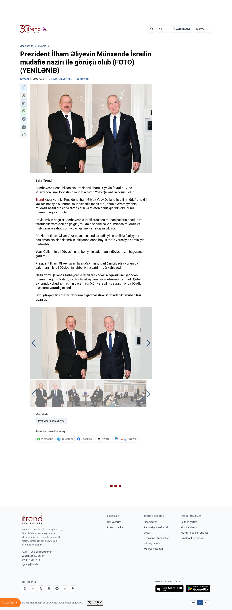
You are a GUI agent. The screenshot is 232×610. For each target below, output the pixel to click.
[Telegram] (57, 588)
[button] (23, 87)
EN (193, 602)
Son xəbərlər (114, 522)
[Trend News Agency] (32, 519)
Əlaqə (147, 532)
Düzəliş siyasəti (152, 543)
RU (206, 602)
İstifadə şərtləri (189, 522)
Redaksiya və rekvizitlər (157, 527)
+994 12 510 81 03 (31, 560)
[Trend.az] (33, 29)
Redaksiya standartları (156, 538)
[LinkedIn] (65, 588)
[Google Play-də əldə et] (198, 588)
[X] (41, 588)
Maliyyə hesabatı (153, 548)
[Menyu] (203, 29)
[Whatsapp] (25, 588)
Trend (40, 199)
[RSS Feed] (73, 588)
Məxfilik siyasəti (189, 527)
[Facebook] (33, 588)
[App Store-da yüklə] (169, 588)
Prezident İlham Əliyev (51, 421)
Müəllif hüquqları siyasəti (194, 532)
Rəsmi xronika (115, 527)
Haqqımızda (151, 522)
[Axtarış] (151, 29)
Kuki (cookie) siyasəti (192, 538)
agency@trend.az (31, 564)
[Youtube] (49, 588)
